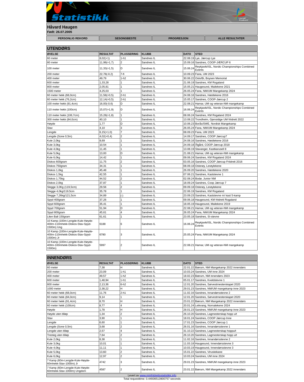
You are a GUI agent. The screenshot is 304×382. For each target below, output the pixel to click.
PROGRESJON (178, 38)
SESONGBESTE (125, 38)
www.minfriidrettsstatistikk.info (158, 375)
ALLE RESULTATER (231, 38)
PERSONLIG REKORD (73, 38)
